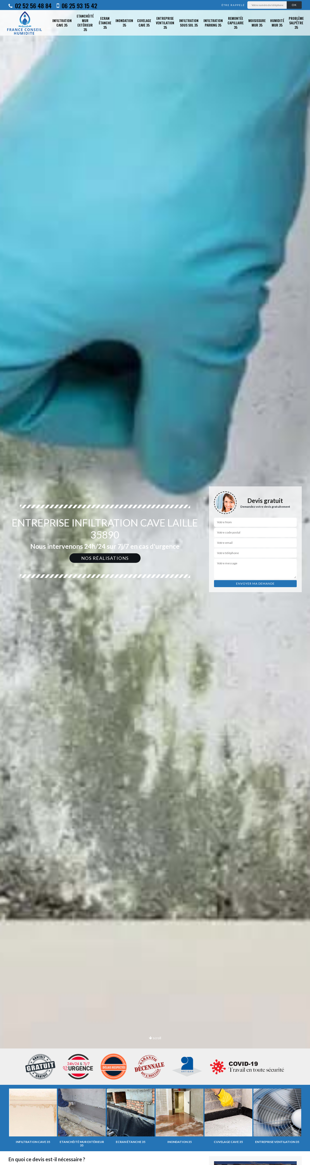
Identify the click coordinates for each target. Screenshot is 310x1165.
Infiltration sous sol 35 (188, 23)
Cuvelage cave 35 (144, 23)
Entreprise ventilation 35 (165, 23)
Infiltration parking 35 (213, 23)
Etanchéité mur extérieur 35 (85, 23)
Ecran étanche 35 (105, 23)
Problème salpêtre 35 (296, 23)
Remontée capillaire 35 (236, 23)
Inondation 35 (124, 23)
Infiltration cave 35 (62, 23)
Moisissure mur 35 (257, 23)
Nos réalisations (105, 558)
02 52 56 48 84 (30, 5)
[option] (155, 582)
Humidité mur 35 (277, 23)
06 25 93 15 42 (77, 5)
